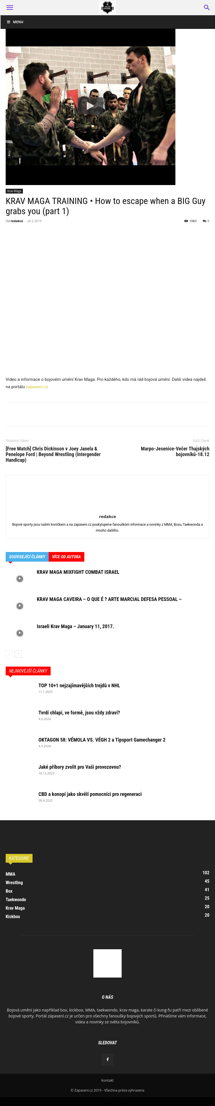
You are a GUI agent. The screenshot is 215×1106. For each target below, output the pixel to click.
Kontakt (107, 1080)
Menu (15, 22)
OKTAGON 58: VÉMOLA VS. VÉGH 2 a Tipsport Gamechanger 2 (101, 740)
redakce (16, 221)
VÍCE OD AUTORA (66, 556)
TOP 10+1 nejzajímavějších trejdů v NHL (79, 685)
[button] (10, 7)
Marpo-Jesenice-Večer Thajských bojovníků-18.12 (175, 451)
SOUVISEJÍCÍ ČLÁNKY (27, 556)
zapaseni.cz (37, 386)
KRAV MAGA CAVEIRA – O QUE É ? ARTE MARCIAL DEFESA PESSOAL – (109, 599)
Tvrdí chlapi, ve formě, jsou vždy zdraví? (79, 713)
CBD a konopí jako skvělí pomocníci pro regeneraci (90, 794)
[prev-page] (9, 654)
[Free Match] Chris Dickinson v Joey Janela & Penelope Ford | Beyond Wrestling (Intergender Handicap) (53, 454)
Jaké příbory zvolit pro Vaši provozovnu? (79, 767)
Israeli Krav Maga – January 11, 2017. (75, 626)
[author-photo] (107, 508)
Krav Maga (14, 191)
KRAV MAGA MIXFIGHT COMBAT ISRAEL (78, 572)
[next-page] (18, 654)
